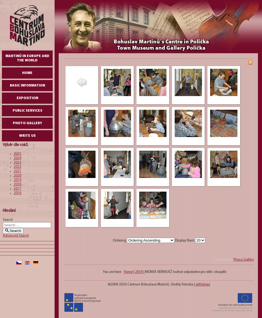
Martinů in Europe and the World (27, 58)
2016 (17, 193)
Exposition (27, 98)
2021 (17, 171)
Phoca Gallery (243, 259)
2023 (17, 162)
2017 (17, 189)
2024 (17, 158)
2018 (17, 184)
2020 (17, 175)
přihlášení (203, 284)
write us (27, 136)
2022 (17, 167)
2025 (17, 154)
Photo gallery (27, 123)
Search (8, 220)
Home (27, 73)
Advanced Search (16, 235)
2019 (17, 180)
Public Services (27, 110)
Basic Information (27, 85)
